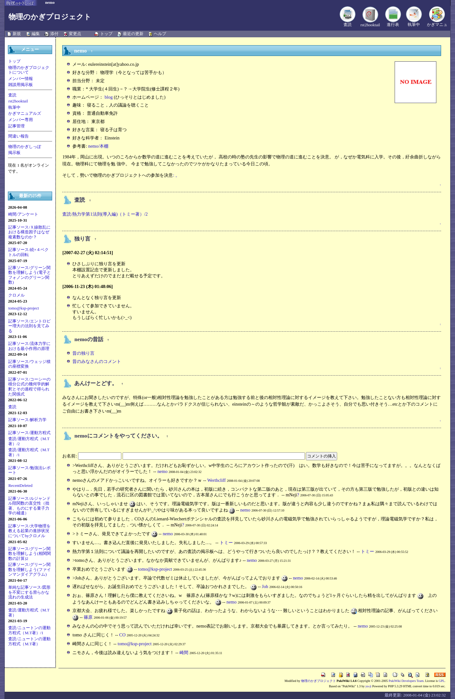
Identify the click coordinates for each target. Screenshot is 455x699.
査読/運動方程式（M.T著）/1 (28, 452)
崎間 (183, 652)
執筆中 (414, 24)
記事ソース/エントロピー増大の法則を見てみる (29, 326)
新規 (17, 33)
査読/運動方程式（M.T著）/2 (28, 441)
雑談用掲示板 (20, 84)
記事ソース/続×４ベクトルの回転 (28, 252)
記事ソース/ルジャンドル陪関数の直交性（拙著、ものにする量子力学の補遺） (29, 506)
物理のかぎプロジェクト (50, 17)
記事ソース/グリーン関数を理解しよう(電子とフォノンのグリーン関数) (29, 275)
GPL (442, 681)
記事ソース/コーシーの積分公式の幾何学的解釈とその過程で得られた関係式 (29, 386)
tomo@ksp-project (23, 308)
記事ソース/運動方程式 (29, 432)
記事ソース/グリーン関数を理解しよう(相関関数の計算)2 (29, 553)
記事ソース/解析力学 (27, 419)
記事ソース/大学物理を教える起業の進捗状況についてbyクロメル (29, 531)
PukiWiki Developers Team (406, 681)
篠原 (88, 617)
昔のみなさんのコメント (96, 361)
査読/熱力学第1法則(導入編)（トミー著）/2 (105, 214)
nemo (162, 471)
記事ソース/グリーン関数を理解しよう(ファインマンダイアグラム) (29, 569)
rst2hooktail (370, 24)
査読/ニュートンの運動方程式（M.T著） (29, 641)
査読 (347, 24)
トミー (226, 542)
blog (109, 97)
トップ (106, 33)
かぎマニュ (437, 24)
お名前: (70, 455)
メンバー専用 (20, 119)
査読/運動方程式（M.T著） (28, 612)
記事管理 (16, 126)
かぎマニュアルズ (24, 113)
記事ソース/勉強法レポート (29, 470)
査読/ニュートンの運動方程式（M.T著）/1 (29, 630)
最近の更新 (133, 33)
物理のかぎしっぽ (24, 146)
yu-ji (368, 686)
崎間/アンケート (23, 214)
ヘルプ (160, 33)
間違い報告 (18, 136)
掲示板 (14, 152)
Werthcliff (216, 480)
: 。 (176, 175)
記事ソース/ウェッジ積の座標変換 (29, 364)
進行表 (393, 24)
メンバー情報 (20, 78)
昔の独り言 (83, 353)
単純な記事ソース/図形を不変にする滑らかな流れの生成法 (29, 592)
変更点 (75, 33)
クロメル (16, 295)
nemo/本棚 (98, 146)
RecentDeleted (20, 485)
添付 (54, 33)
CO (122, 634)
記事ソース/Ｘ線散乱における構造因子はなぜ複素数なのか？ (29, 232)
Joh (265, 586)
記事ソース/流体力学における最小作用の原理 (29, 346)
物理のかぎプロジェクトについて (28, 70)
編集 (36, 33)
